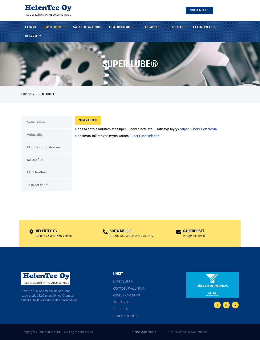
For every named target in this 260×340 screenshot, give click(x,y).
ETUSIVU (30, 27)
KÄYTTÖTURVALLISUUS (87, 27)
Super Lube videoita (144, 136)
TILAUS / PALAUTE (204, 27)
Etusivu (26, 94)
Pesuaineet (153, 27)
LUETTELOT (177, 27)
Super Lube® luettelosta (198, 129)
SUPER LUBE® (54, 27)
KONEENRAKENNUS (122, 27)
